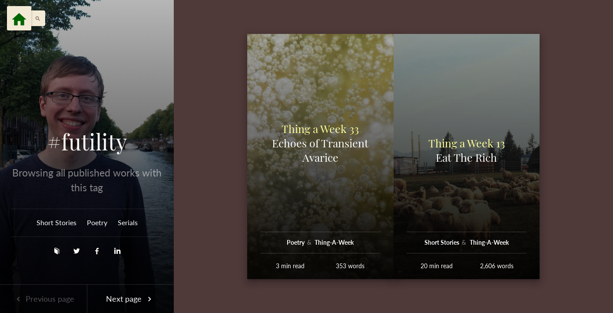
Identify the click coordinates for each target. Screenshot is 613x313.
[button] (35, 18)
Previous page (43, 298)
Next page (130, 298)
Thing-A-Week (334, 242)
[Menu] (19, 18)
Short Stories (56, 222)
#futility (87, 141)
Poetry (97, 222)
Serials (128, 222)
